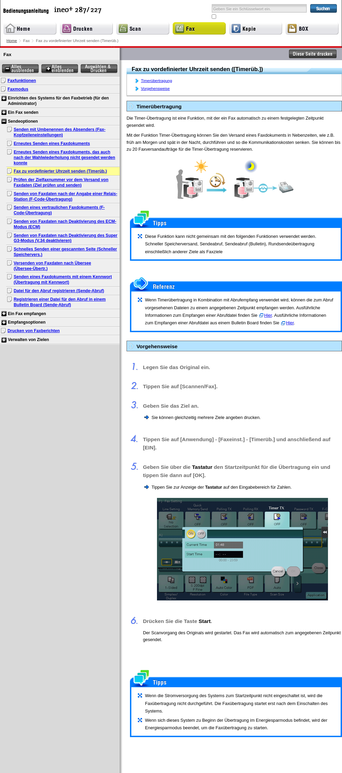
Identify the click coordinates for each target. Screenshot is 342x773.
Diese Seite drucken (313, 54)
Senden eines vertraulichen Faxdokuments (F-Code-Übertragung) (59, 210)
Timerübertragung (156, 81)
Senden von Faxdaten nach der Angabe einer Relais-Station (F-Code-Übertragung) (65, 196)
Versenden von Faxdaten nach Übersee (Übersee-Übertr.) (52, 266)
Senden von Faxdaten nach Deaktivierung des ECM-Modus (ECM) (65, 224)
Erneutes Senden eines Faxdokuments (52, 143)
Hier (268, 315)
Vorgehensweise (155, 88)
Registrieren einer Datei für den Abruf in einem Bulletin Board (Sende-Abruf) (60, 302)
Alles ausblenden (20, 68)
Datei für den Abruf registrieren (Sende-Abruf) (59, 290)
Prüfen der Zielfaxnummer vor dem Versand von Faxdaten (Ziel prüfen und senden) (61, 182)
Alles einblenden (59, 68)
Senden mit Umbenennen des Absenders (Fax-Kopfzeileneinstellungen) (59, 132)
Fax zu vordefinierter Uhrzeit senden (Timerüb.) (60, 171)
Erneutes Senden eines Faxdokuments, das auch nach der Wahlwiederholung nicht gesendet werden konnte (64, 157)
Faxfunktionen (22, 80)
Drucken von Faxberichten (34, 330)
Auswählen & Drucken (99, 68)
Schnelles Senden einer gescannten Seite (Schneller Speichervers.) (65, 252)
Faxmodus (18, 89)
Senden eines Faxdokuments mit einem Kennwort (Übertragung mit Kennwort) (63, 279)
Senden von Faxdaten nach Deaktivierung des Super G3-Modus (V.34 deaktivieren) (65, 238)
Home (11, 41)
